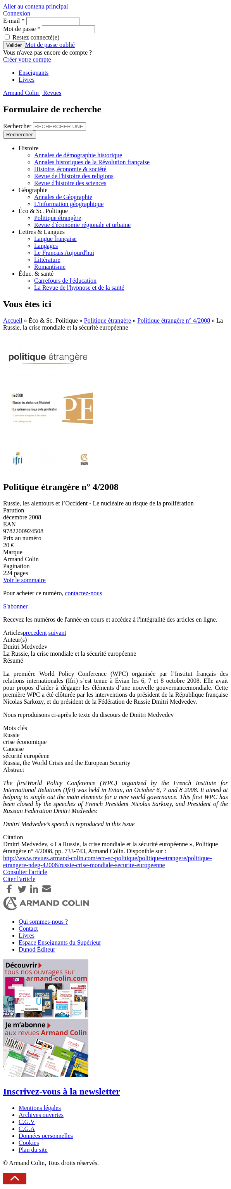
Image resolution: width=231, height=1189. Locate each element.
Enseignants (33, 72)
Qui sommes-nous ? (43, 921)
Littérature (47, 259)
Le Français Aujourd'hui (64, 252)
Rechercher (18, 126)
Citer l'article (19, 879)
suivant (57, 632)
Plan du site (33, 1149)
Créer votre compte (27, 59)
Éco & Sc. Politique (43, 211)
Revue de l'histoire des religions (74, 176)
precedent (35, 632)
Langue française (55, 238)
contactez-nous (83, 593)
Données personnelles (46, 1135)
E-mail (14, 20)
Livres (26, 79)
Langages (46, 245)
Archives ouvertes (41, 1115)
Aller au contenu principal (35, 6)
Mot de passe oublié (50, 44)
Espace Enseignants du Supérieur (60, 942)
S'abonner (15, 606)
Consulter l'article (25, 872)
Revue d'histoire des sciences (70, 183)
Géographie (33, 190)
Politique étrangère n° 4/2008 (173, 320)
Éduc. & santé (36, 273)
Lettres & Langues (42, 232)
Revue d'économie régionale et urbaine (82, 225)
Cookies (29, 1142)
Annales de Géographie (63, 197)
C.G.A (27, 1128)
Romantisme (50, 266)
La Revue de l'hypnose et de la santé (79, 287)
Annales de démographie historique (78, 155)
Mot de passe (21, 29)
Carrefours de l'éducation (65, 280)
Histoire (29, 148)
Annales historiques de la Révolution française (92, 162)
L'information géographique (68, 204)
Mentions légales (40, 1108)
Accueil (12, 320)
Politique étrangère (57, 218)
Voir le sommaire (24, 580)
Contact (28, 928)
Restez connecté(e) (35, 37)
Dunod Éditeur (37, 949)
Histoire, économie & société (70, 169)
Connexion (16, 13)
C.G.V (27, 1122)
